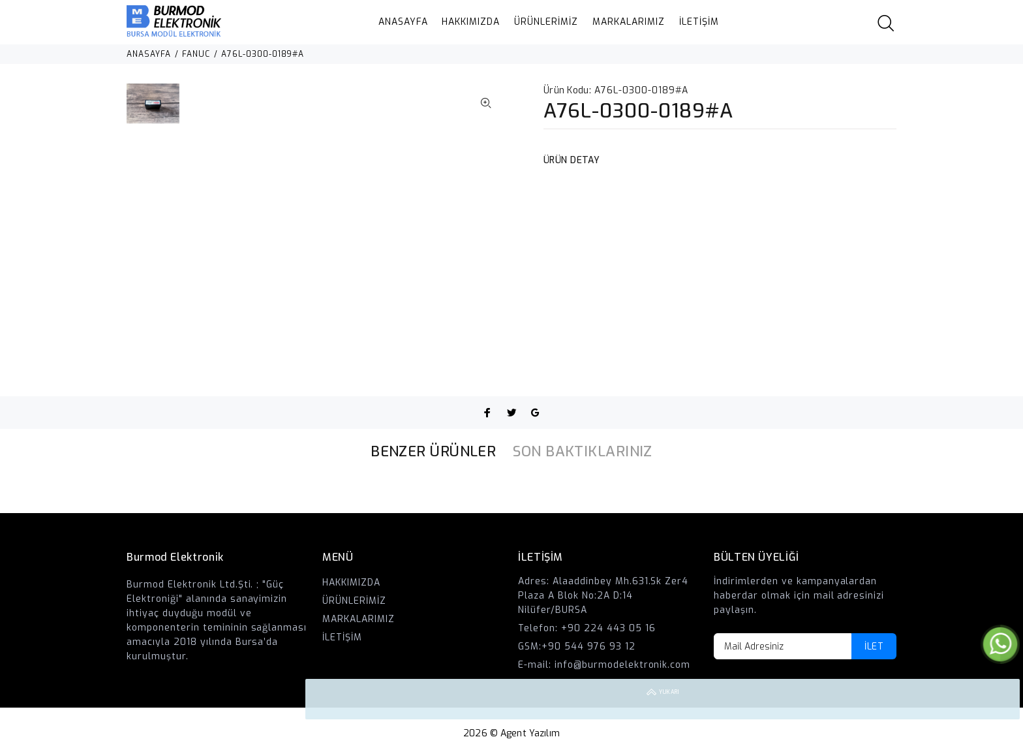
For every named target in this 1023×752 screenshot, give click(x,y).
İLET (873, 646)
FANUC (196, 54)
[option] (153, 110)
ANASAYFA (403, 22)
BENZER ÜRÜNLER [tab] (433, 451)
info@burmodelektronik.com (623, 665)
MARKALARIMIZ (628, 22)
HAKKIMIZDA (471, 22)
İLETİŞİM (699, 22)
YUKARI (999, 699)
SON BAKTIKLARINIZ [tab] (582, 451)
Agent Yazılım (530, 733)
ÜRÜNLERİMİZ (546, 22)
